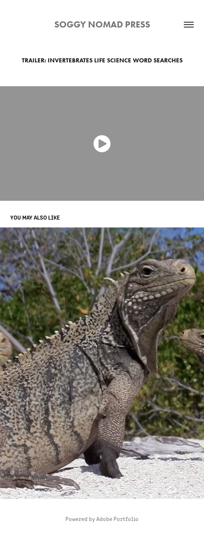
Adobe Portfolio (117, 519)
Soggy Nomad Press (102, 24)
